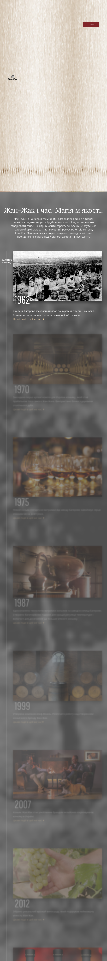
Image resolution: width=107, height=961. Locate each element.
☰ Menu (91, 25)
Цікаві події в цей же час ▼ (29, 319)
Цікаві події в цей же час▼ (28, 722)
